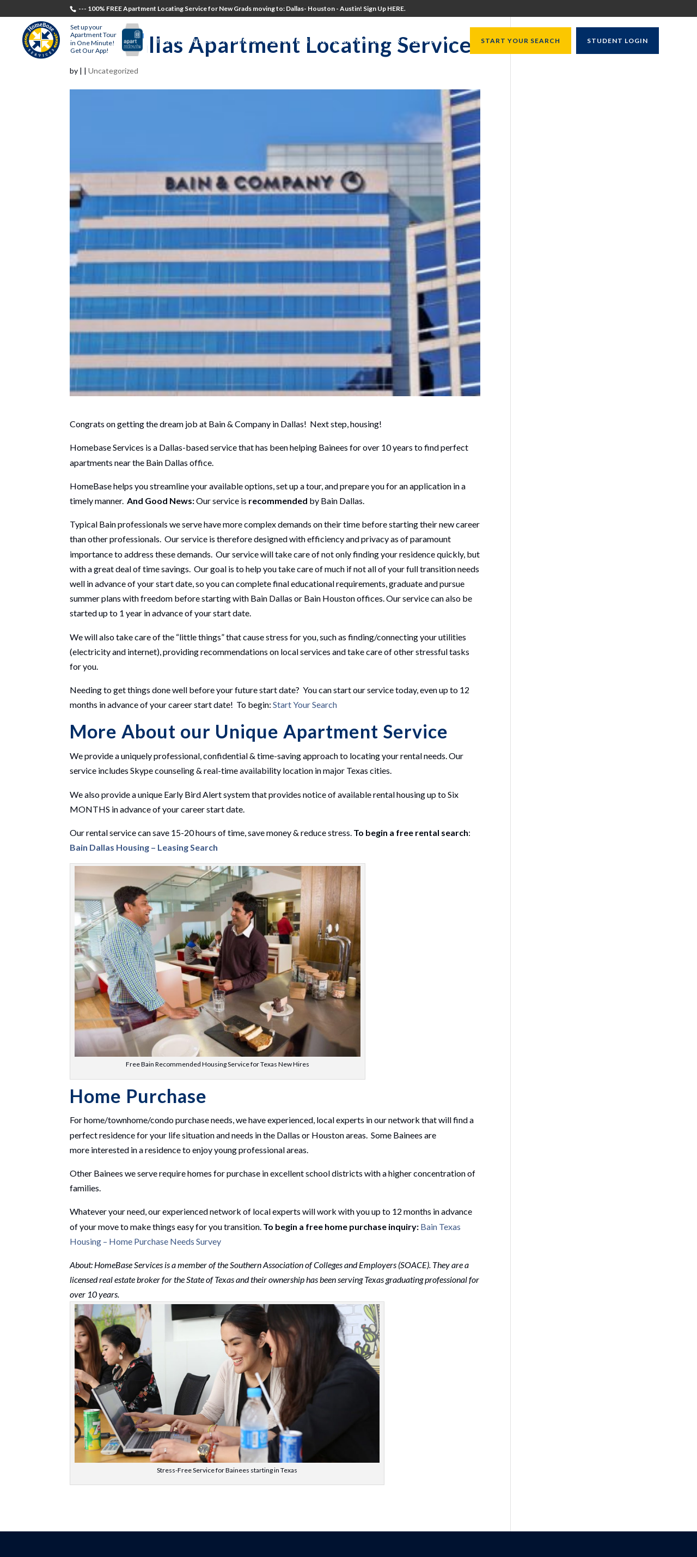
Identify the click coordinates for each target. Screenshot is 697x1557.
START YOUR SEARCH (520, 41)
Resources (432, 41)
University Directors (359, 41)
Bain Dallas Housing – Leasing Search (144, 847)
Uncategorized (113, 70)
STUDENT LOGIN (617, 41)
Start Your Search (305, 704)
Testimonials (184, 41)
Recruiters (285, 41)
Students (237, 41)
